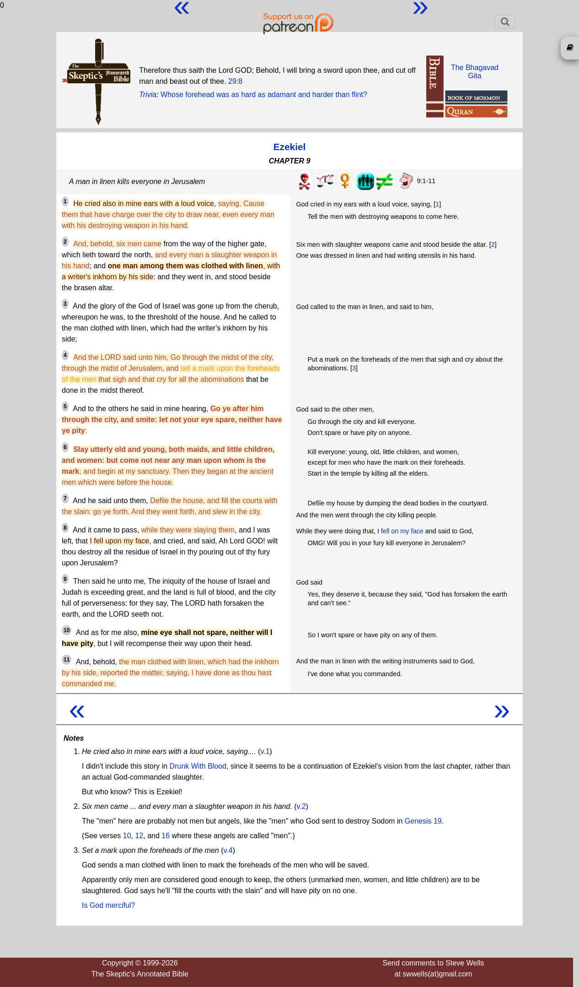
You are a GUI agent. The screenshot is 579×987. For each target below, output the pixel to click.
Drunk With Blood (198, 766)
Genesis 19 (423, 821)
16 (165, 836)
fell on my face (402, 531)
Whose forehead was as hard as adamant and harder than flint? (264, 94)
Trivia (147, 94)
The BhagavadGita (475, 72)
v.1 (264, 751)
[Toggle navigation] (505, 21)
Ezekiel (289, 146)
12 (139, 836)
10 (127, 836)
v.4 (228, 850)
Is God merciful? (108, 905)
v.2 (301, 806)
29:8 (235, 81)
